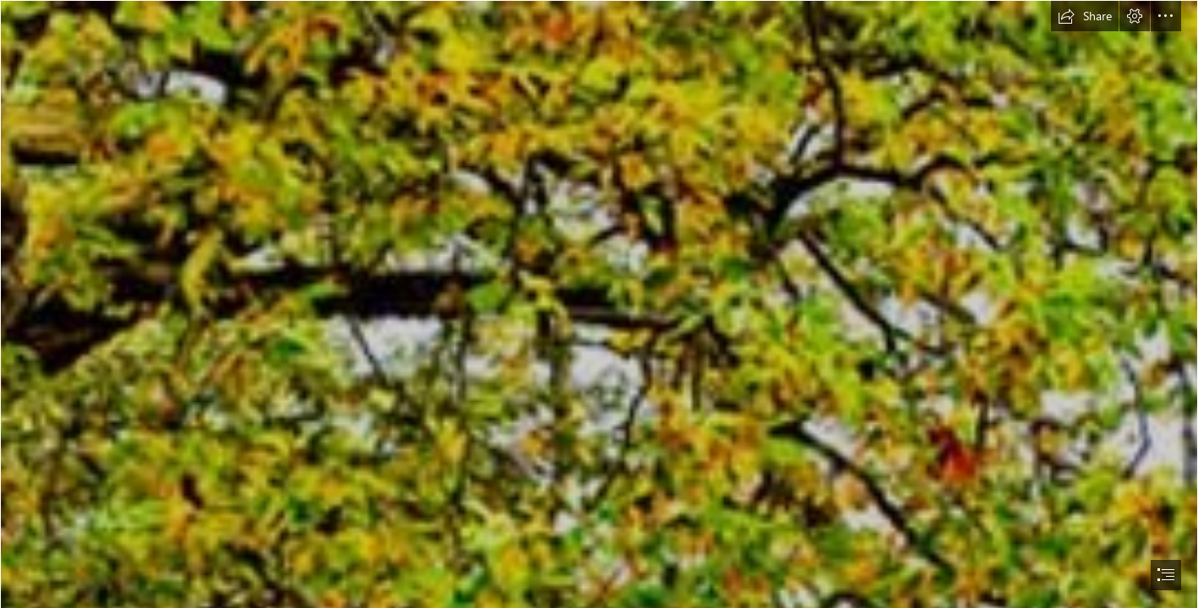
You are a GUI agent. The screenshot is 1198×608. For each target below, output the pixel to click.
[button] (1085, 16)
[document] (599, 304)
